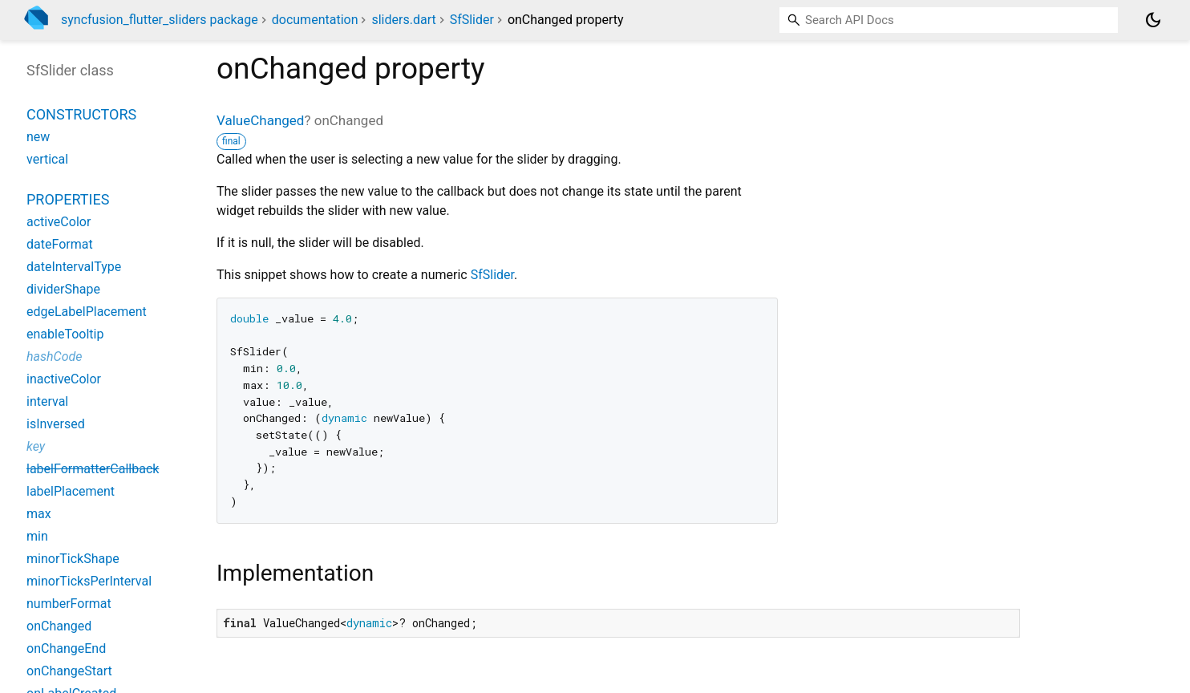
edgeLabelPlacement (86, 311)
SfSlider (472, 19)
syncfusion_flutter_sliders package (159, 19)
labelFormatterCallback (92, 468)
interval (47, 401)
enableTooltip (64, 334)
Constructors (81, 114)
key (35, 446)
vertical (47, 159)
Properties (67, 199)
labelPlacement (70, 491)
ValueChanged (260, 120)
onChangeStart (69, 671)
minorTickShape (72, 558)
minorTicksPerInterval (89, 581)
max (38, 513)
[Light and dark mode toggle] (1153, 20)
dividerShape (63, 289)
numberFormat (68, 603)
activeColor (58, 221)
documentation (315, 19)
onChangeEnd (66, 648)
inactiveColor (63, 379)
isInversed (55, 424)
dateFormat (59, 244)
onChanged (58, 626)
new (38, 136)
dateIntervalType (73, 266)
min (37, 536)
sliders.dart (403, 19)
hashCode (54, 356)
